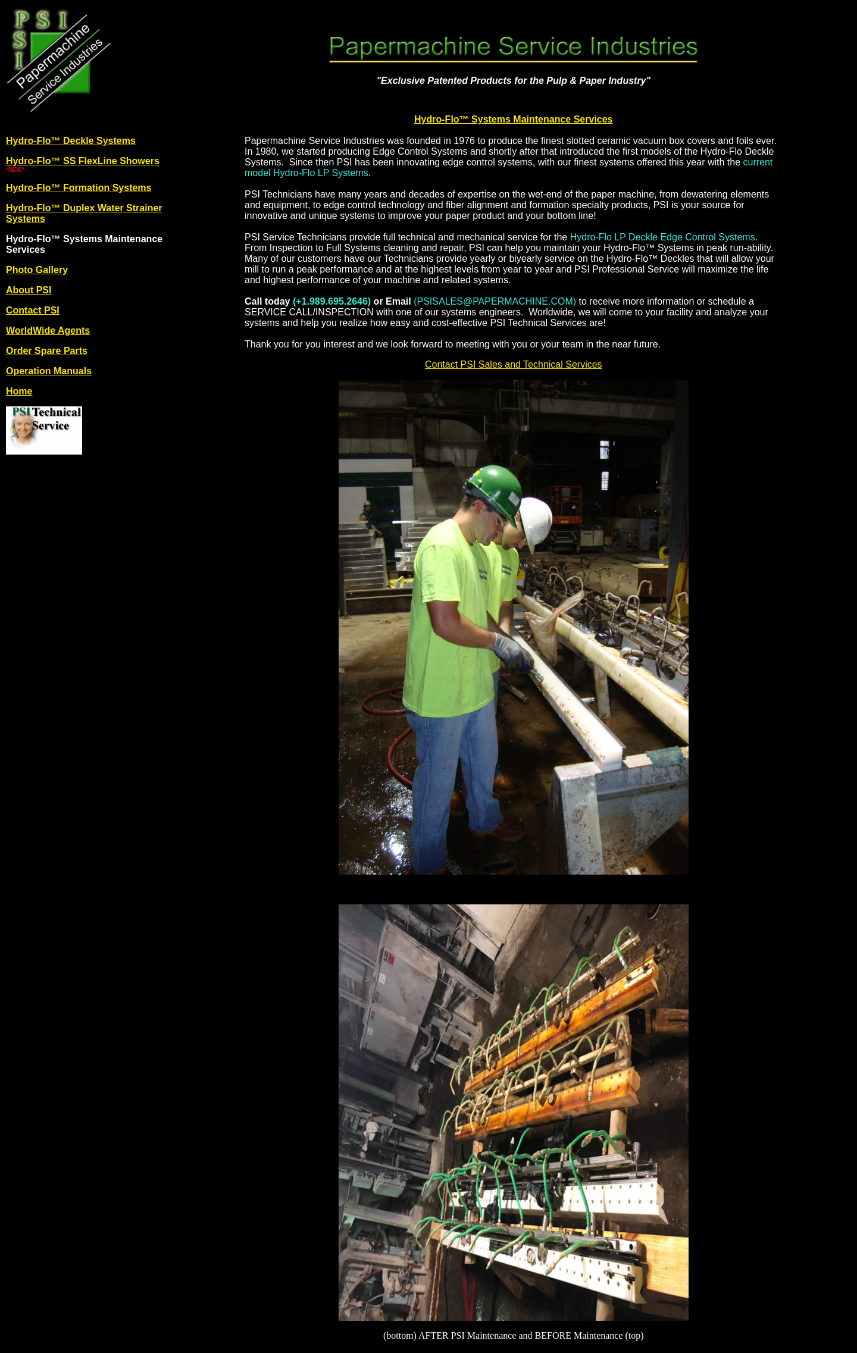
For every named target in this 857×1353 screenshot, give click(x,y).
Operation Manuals (49, 371)
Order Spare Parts (46, 351)
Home (19, 391)
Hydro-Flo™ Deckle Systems (71, 141)
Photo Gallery (37, 270)
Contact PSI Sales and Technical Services (513, 364)
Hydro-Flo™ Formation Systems (78, 188)
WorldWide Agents (48, 330)
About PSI (28, 290)
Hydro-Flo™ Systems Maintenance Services (513, 119)
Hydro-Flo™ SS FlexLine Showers (82, 161)
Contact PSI (33, 310)
